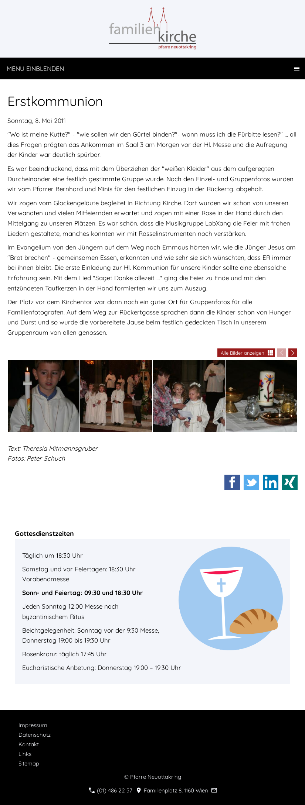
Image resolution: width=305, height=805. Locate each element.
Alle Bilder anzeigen (242, 353)
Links (24, 753)
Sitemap (28, 763)
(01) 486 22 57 (110, 790)
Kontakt (28, 744)
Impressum (32, 725)
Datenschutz (34, 734)
